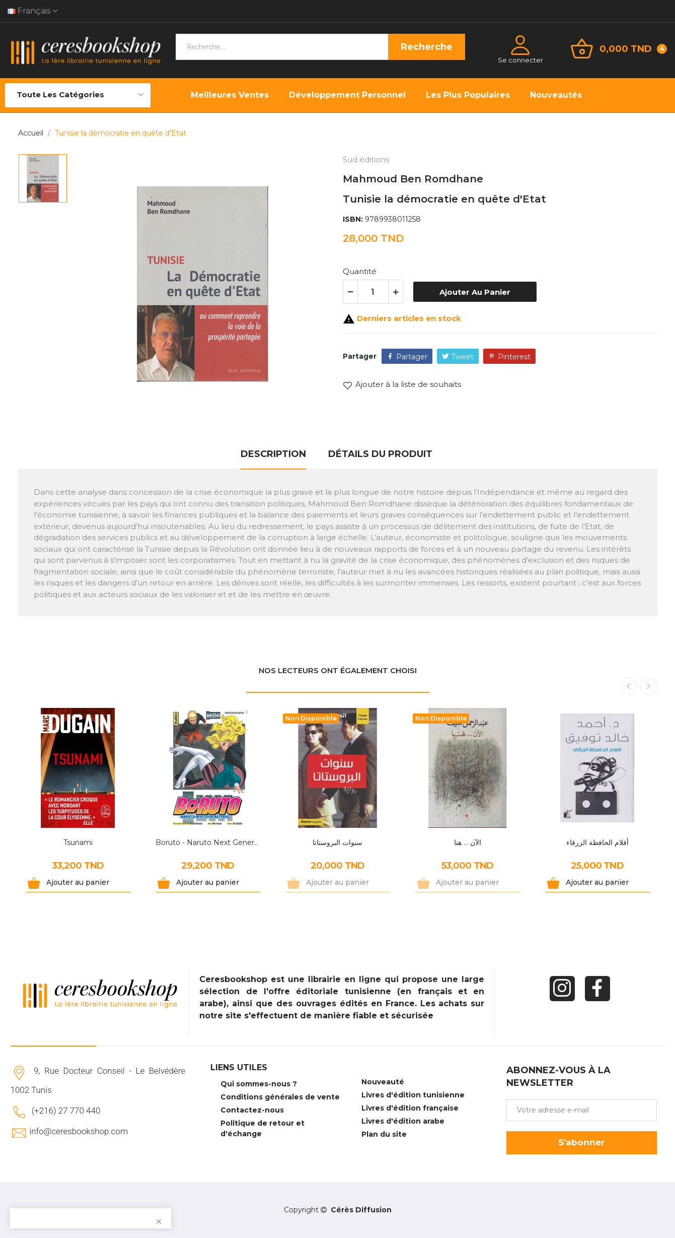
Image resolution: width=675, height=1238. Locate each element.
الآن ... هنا (467, 842)
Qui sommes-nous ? (258, 1083)
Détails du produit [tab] (380, 454)
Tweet (463, 356)
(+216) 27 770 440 (66, 1110)
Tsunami (78, 842)
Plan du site (384, 1134)
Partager (411, 356)
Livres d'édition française (410, 1108)
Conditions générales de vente (280, 1096)
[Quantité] (373, 292)
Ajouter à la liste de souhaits (402, 384)
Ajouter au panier (474, 292)
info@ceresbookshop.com (79, 1131)
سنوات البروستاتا (337, 842)
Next (648, 686)
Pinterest (514, 356)
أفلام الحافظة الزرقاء (597, 842)
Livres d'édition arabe (402, 1121)
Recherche (427, 46)
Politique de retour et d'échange (262, 1128)
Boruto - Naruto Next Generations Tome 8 (208, 842)
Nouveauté (382, 1081)
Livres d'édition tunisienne (413, 1094)
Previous (628, 686)
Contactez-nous (252, 1110)
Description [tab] (273, 454)
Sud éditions (366, 159)
